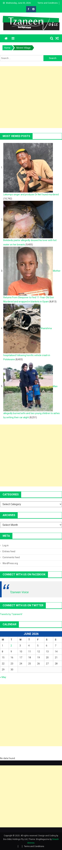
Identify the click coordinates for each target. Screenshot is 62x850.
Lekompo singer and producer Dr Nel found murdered (31, 194)
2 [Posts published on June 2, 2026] (11, 645)
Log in (5, 545)
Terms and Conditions (48, 3)
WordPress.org (10, 563)
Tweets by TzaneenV (11, 614)
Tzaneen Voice (19, 592)
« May (3, 677)
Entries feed (8, 551)
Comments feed (11, 557)
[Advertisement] (31, 97)
